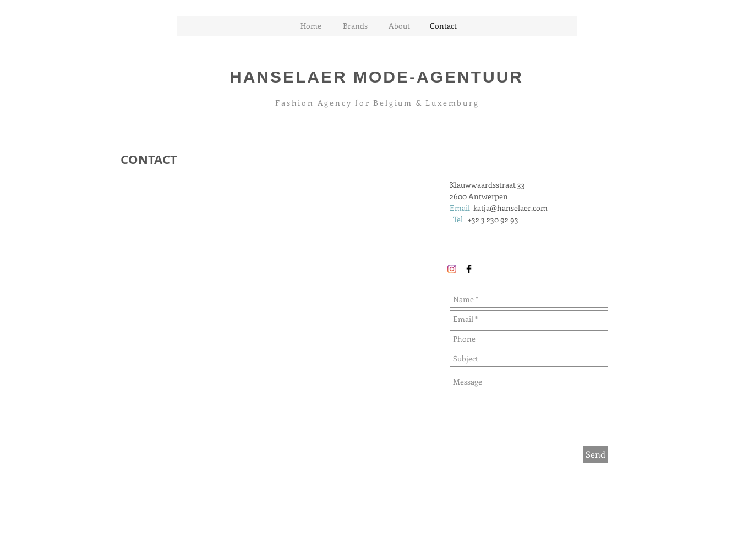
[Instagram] (451, 269)
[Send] (595, 454)
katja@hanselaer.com (510, 207)
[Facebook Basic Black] (469, 269)
